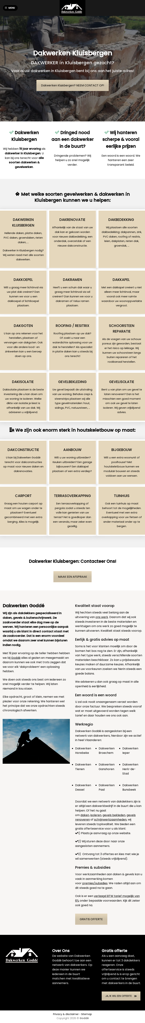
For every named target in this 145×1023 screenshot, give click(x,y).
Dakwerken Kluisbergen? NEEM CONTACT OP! (72, 85)
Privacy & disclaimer (66, 1014)
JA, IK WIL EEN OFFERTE (121, 996)
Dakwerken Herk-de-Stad (130, 769)
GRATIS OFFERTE (91, 919)
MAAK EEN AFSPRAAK (72, 577)
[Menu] (10, 8)
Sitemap (86, 1014)
